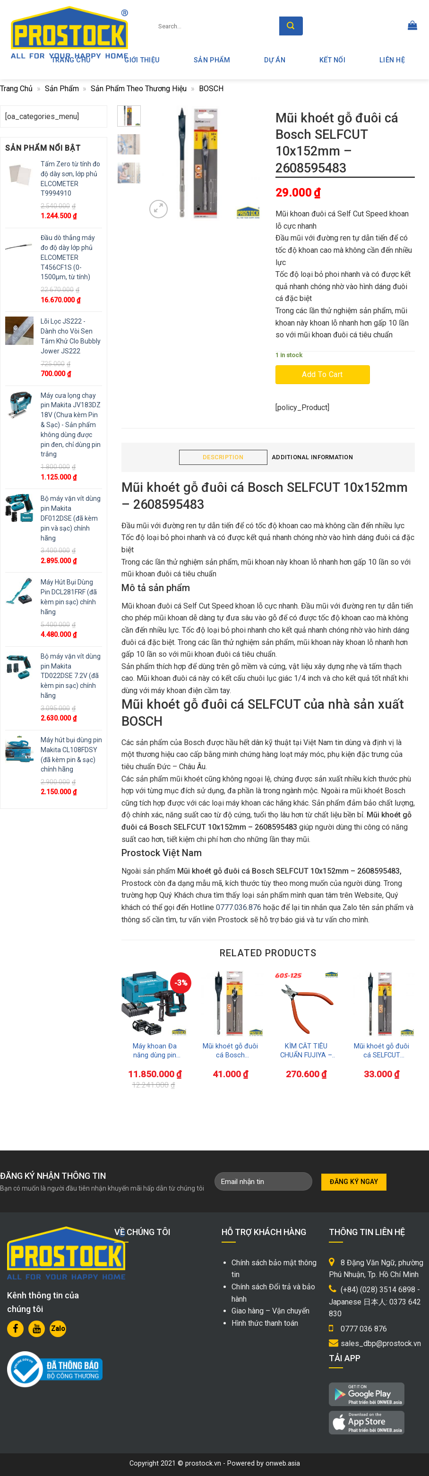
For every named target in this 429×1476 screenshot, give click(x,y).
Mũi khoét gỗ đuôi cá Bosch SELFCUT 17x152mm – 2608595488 (230, 1051)
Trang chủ (16, 88)
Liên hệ (392, 60)
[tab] (223, 457)
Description (223, 457)
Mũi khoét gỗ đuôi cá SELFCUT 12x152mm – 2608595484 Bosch (381, 1051)
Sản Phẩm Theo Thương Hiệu (139, 88)
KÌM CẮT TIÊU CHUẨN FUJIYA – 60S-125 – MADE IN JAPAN (306, 1051)
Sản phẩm (212, 60)
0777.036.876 (238, 907)
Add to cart (322, 374)
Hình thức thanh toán (265, 1323)
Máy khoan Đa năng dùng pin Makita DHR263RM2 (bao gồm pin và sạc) (155, 1051)
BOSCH (211, 88)
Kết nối (332, 60)
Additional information (312, 457)
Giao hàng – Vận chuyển (270, 1310)
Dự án (274, 60)
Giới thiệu (142, 60)
